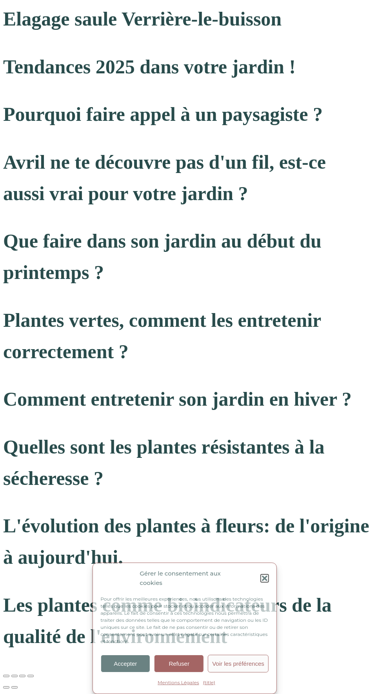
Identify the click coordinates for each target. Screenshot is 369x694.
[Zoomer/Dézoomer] (6, 676)
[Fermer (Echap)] (30, 676)
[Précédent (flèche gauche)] (6, 687)
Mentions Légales (178, 682)
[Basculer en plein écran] (14, 676)
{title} (209, 682)
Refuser (179, 663)
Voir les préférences (238, 663)
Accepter (125, 663)
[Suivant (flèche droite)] (14, 687)
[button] (265, 578)
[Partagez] (22, 676)
